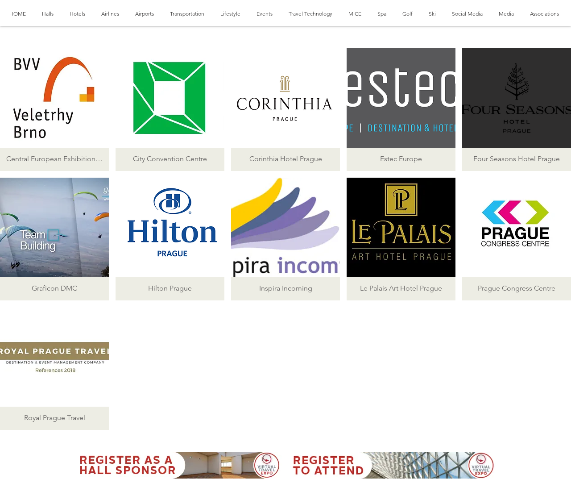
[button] (54, 109)
